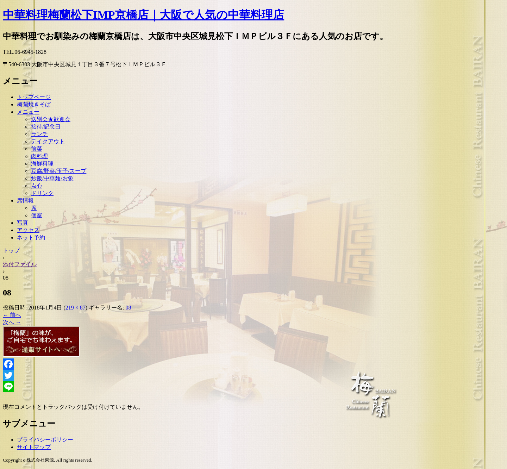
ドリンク (42, 193)
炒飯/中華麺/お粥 (52, 178)
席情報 (25, 201)
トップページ (34, 97)
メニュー (28, 112)
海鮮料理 (42, 164)
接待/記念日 (46, 127)
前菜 (36, 149)
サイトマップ (34, 447)
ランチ (39, 134)
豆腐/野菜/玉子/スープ (58, 171)
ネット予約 (31, 237)
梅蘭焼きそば (34, 104)
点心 (36, 186)
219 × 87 (75, 308)
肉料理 (39, 156)
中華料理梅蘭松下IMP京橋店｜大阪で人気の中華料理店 (143, 14)
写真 (22, 223)
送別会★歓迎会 (50, 119)
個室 (36, 215)
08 (128, 308)
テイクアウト (48, 141)
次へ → (12, 322)
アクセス (28, 230)
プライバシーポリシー (45, 440)
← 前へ (12, 315)
